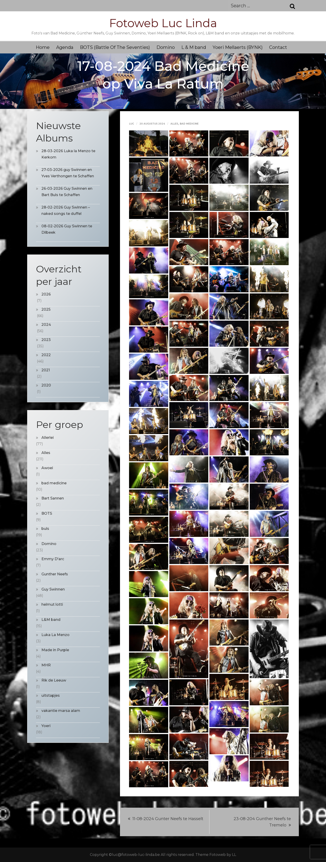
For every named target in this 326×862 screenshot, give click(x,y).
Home (43, 47)
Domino (165, 47)
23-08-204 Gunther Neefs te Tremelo (262, 822)
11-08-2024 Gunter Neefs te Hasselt (167, 818)
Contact (278, 47)
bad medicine (189, 123)
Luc (131, 123)
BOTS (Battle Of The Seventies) (115, 47)
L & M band (193, 47)
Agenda (64, 47)
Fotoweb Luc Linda (163, 23)
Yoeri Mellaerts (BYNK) (238, 47)
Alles (174, 123)
